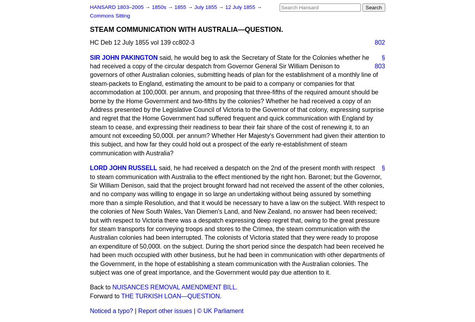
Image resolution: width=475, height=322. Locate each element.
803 (380, 66)
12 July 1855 (241, 7)
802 (380, 42)
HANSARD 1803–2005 (117, 7)
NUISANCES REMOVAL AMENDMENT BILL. (174, 287)
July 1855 (207, 7)
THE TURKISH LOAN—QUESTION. (171, 296)
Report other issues (165, 311)
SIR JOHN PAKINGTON (124, 57)
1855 (181, 7)
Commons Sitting (110, 16)
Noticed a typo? (111, 311)
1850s (160, 7)
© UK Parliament (220, 311)
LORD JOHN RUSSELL (123, 168)
